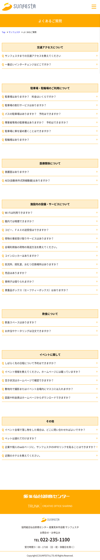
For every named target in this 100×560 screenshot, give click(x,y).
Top (3, 32)
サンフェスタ (14, 32)
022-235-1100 (55, 539)
